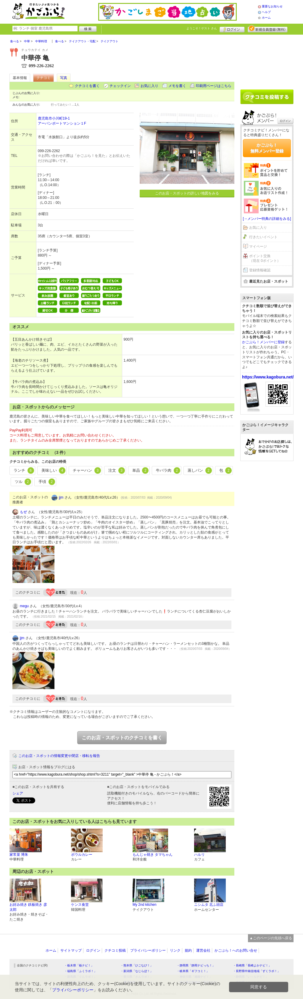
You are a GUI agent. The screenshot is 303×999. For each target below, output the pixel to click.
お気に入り (149, 86)
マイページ (258, 246)
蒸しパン (200, 470)
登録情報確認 (259, 270)
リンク (175, 950)
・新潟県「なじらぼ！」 (136, 971)
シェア (17, 793)
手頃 (46, 481)
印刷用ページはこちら (213, 86)
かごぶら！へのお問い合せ (236, 950)
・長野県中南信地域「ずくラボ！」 (256, 971)
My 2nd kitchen (145, 905)
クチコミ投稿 (115, 950)
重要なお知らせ (272, 6)
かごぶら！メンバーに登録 (263, 342)
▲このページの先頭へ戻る (270, 938)
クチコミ (43, 78)
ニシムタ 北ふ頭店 (208, 905)
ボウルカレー (81, 855)
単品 (140, 470)
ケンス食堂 (80, 905)
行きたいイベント (263, 237)
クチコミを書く (87, 86)
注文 (116, 470)
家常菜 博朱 (18, 855)
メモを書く (177, 86)
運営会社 (203, 950)
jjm (61, 497)
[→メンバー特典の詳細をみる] (267, 219)
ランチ (24, 470)
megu (24, 606)
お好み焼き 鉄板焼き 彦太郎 (28, 907)
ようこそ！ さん (201, 28)
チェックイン (120, 86)
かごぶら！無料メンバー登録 (266, 148)
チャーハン (87, 470)
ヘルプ (266, 12)
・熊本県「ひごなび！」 (136, 965)
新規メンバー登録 (268, 29)
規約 (188, 950)
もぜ (23, 512)
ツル (23, 481)
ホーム (266, 17)
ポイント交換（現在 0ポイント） (265, 258)
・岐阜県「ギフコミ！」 (193, 971)
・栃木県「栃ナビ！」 (79, 965)
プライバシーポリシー (148, 950)
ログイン (232, 29)
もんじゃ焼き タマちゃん (153, 855)
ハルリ (199, 855)
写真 (63, 78)
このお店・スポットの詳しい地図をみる (187, 193)
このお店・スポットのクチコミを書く (122, 737)
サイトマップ (71, 950)
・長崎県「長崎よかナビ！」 (252, 965)
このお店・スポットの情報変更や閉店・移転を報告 (59, 756)
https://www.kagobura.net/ (268, 377)
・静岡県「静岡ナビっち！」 (196, 965)
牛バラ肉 (168, 470)
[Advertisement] (267, 60)
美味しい (53, 470)
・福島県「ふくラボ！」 (80, 971)
